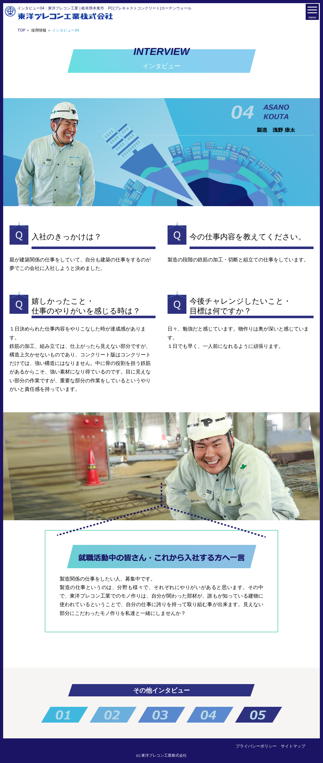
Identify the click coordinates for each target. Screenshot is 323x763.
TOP (21, 30)
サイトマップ (293, 746)
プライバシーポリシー (256, 746)
